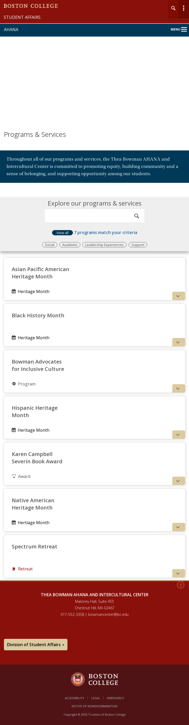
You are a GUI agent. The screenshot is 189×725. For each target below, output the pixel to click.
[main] (94, 370)
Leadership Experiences (104, 244)
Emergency (115, 698)
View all (62, 232)
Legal (95, 698)
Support (137, 244)
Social (49, 244)
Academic (69, 244)
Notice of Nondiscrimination (94, 706)
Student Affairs (22, 17)
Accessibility (74, 698)
